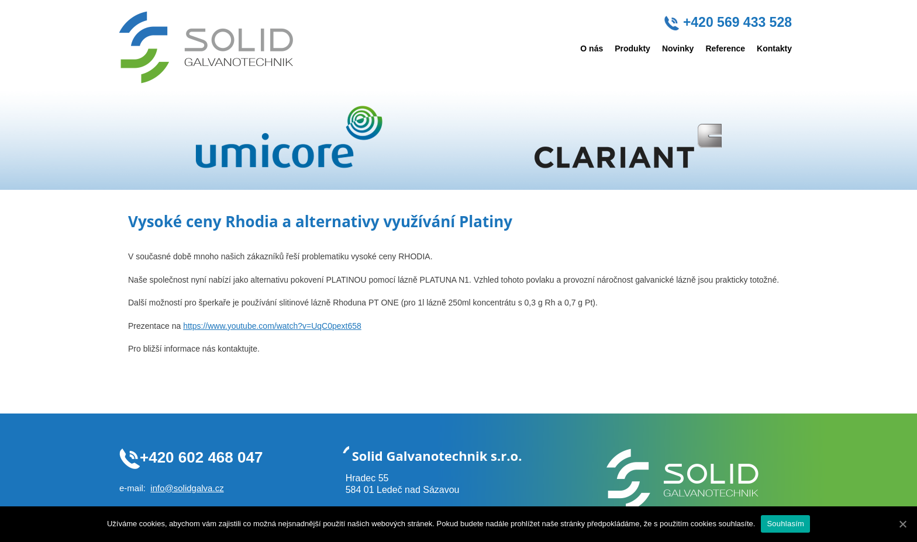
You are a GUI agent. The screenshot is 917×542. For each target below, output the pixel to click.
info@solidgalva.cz (186, 488)
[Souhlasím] (902, 524)
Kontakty (774, 48)
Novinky (678, 48)
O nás (591, 48)
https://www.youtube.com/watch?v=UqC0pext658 (272, 326)
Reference (725, 48)
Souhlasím (785, 523)
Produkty (632, 48)
